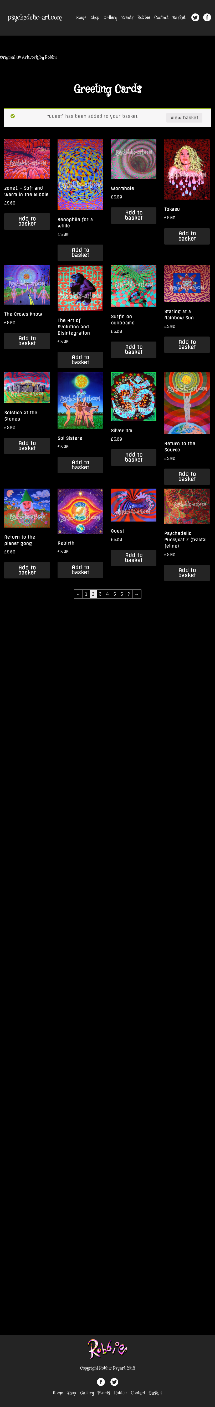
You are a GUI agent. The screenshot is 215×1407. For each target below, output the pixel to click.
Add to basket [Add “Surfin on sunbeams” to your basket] (133, 349)
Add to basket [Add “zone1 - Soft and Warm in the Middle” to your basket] (27, 221)
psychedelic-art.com (35, 17)
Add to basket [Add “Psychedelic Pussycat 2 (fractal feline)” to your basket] (187, 572)
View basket (184, 117)
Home (81, 18)
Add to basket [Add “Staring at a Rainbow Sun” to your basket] (187, 344)
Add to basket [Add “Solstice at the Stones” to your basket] (27, 445)
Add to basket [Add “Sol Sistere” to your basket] (80, 465)
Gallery (110, 18)
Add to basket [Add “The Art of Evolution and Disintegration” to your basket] (80, 360)
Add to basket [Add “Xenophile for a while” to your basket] (80, 252)
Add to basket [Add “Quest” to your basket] (133, 557)
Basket (179, 18)
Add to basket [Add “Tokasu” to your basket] (187, 236)
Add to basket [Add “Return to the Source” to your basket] (187, 476)
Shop (95, 18)
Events (127, 18)
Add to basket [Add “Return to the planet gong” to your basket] (27, 570)
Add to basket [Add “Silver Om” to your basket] (133, 457)
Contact (161, 18)
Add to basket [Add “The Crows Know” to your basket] (27, 341)
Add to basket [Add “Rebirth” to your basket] (80, 570)
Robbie (144, 18)
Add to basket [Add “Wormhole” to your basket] (133, 215)
